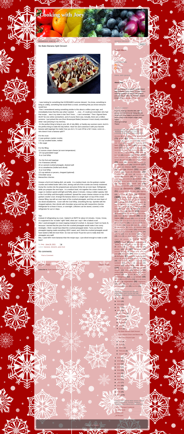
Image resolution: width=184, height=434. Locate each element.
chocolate (137, 172)
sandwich (118, 263)
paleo (126, 236)
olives (126, 234)
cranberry (122, 184)
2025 (119, 298)
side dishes (140, 265)
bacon (134, 141)
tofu (132, 277)
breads (131, 152)
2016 (119, 370)
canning (130, 162)
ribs (123, 258)
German (117, 204)
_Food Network (120, 410)
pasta (123, 242)
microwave (118, 229)
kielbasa (117, 220)
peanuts (130, 244)
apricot (131, 138)
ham (116, 209)
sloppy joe (123, 268)
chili (140, 169)
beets (130, 148)
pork (116, 254)
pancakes (133, 236)
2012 (119, 382)
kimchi (124, 220)
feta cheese (139, 197)
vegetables (128, 281)
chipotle (127, 172)
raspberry (139, 256)
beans (140, 145)
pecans (119, 247)
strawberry (137, 270)
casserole (136, 164)
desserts (54, 247)
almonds (117, 136)
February (122, 351)
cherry (120, 169)
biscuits (117, 150)
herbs (135, 209)
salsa (140, 261)
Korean (131, 220)
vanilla (144, 279)
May (120, 341)
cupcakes (126, 186)
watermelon (135, 284)
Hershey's (120, 211)
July (120, 325)
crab (133, 181)
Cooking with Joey (62, 15)
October (122, 319)
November (123, 316)
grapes (141, 204)
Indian (120, 216)
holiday (131, 211)
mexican (139, 227)
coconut (126, 176)
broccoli (117, 155)
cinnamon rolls (120, 174)
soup (130, 268)
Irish (141, 216)
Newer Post (44, 264)
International (130, 216)
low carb (137, 223)
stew (126, 270)
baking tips (129, 143)
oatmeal (117, 234)
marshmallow (121, 227)
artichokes (140, 138)
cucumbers (118, 186)
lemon (124, 223)
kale (142, 218)
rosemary (136, 258)
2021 (119, 310)
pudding (143, 254)
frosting (143, 200)
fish (116, 200)
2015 (119, 373)
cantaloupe (140, 162)
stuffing (117, 272)
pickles (117, 249)
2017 (119, 367)
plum (131, 251)
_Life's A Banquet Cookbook (124, 407)
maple (135, 225)
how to (134, 213)
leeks (118, 223)
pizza (124, 251)
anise (124, 136)
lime (131, 223)
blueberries (136, 150)
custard (135, 186)
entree (142, 194)
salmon (133, 260)
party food (61, 247)
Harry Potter (126, 209)
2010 (119, 389)
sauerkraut (129, 263)
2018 (119, 364)
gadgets (135, 202)
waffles (127, 284)
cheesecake (141, 167)
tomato (139, 277)
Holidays (143, 211)
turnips (137, 279)
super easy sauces (130, 272)
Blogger (96, 425)
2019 (119, 361)
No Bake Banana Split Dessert (129, 331)
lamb (136, 220)
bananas (47, 247)
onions (133, 234)
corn (116, 181)
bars (116, 145)
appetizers (141, 136)
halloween (138, 206)
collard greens (119, 179)
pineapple (137, 249)
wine (126, 286)
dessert (117, 189)
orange (143, 234)
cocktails (117, 176)
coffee (135, 176)
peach (140, 242)
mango (128, 225)
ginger (125, 204)
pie (126, 249)
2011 (119, 385)
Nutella (135, 231)
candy (121, 162)
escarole (123, 197)
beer (124, 148)
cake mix (135, 160)
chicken (130, 169)
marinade (143, 225)
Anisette (131, 136)
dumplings (122, 191)
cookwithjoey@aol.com (131, 98)
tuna (123, 279)
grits (131, 206)
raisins (131, 256)
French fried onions (132, 199)
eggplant (121, 194)
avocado (126, 141)
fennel (131, 197)
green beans (118, 206)
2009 (119, 392)
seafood (117, 265)
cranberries (142, 181)
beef (116, 148)
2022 (119, 307)
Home (74, 264)
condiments (128, 179)
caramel (117, 164)
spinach (139, 268)
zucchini (135, 286)
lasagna (143, 220)
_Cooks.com (119, 413)
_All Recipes (119, 415)
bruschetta (134, 157)
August (121, 322)
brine (141, 152)
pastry (133, 242)
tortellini (117, 279)
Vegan (119, 282)
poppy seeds (139, 251)
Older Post (104, 264)
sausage (139, 263)
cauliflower (118, 167)
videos (120, 284)
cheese (128, 167)
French (122, 199)
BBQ (131, 145)
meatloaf (130, 227)
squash (117, 270)
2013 (119, 379)
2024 (119, 301)
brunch (137, 155)
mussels (120, 231)
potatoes (125, 254)
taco (126, 274)
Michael (119, 68)
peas (144, 244)
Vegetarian (142, 282)
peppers (139, 247)
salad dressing (123, 261)
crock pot (136, 183)
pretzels (136, 254)
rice (128, 258)
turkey (129, 279)
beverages (138, 148)
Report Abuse (121, 50)
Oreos (120, 236)
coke (142, 176)
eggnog (143, 191)
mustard (127, 232)
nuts (140, 232)
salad (144, 258)
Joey (118, 65)
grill (126, 206)
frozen (120, 202)
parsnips (125, 239)
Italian (117, 218)
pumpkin (120, 256)
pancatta (141, 236)
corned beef (125, 181)
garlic (141, 202)
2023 (119, 304)
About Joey (119, 82)
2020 (119, 358)
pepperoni (129, 246)
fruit (126, 202)
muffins (130, 229)
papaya (117, 239)
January (122, 354)
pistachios (117, 251)
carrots (126, 164)
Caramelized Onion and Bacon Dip (131, 334)
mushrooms (141, 229)
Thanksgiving (120, 277)
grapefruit (132, 204)
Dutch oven (132, 191)
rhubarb (117, 258)
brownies (127, 155)
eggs (130, 194)
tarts (131, 274)
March (121, 348)
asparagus (118, 141)
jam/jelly (127, 218)
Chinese (117, 172)
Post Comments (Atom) (56, 269)
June (121, 329)
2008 (119, 395)
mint (124, 229)
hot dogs (127, 213)
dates (142, 186)
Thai (142, 274)
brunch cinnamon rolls (121, 157)
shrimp (127, 265)
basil (124, 145)
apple (121, 138)
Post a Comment (47, 255)
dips (144, 189)
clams (130, 174)
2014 (119, 376)
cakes (143, 160)
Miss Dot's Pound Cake (127, 337)
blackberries (125, 150)
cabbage (125, 160)
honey (119, 213)
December (123, 313)
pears (138, 244)
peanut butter (119, 244)
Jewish (136, 218)
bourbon (123, 152)
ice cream (142, 213)
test (137, 274)
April (121, 344)
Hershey (143, 208)
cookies (138, 179)
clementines (139, 174)
